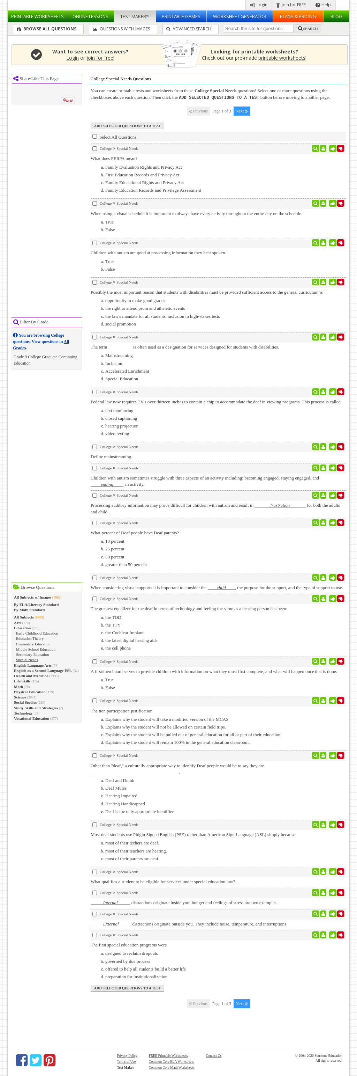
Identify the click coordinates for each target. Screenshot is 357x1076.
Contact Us (214, 1055)
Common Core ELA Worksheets (171, 1061)
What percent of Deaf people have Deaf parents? (135, 532)
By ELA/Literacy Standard (36, 604)
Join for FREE (291, 5)
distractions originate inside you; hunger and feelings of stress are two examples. (184, 902)
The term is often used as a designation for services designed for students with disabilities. (185, 346)
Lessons (90, 16)
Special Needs (27, 660)
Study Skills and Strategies (36, 708)
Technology (23, 713)
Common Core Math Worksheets (172, 1067)
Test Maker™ (135, 16)
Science (20, 697)
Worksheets (37, 16)
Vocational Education (31, 718)
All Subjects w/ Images (32, 597)
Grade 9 (20, 356)
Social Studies (25, 702)
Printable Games (181, 16)
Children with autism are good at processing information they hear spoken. (158, 252)
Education (22, 628)
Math (18, 687)
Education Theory (30, 638)
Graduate (50, 356)
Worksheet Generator (239, 16)
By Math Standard (29, 610)
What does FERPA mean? (114, 158)
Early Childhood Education (37, 633)
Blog (336, 16)
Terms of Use (126, 1061)
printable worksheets (281, 57)
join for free (99, 57)
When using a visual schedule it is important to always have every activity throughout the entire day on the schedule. (196, 213)
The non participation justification (121, 710)
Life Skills (22, 681)
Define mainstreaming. (111, 456)
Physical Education (30, 692)
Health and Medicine (31, 676)
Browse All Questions (46, 29)
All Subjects (24, 617)
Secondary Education (32, 654)
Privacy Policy (127, 1055)
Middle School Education (35, 649)
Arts (17, 623)
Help (323, 5)
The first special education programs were (129, 944)
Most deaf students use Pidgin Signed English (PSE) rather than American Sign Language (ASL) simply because (193, 834)
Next (242, 110)
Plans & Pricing (298, 16)
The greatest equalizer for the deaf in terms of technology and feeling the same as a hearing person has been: (189, 608)
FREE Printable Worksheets (168, 1055)
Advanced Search (188, 29)
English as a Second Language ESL (43, 670)
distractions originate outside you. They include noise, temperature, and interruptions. (189, 923)
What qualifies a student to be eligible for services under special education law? (163, 881)
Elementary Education (33, 644)
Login (258, 5)
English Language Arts (33, 665)
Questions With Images (121, 29)
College (34, 356)
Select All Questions (114, 136)
